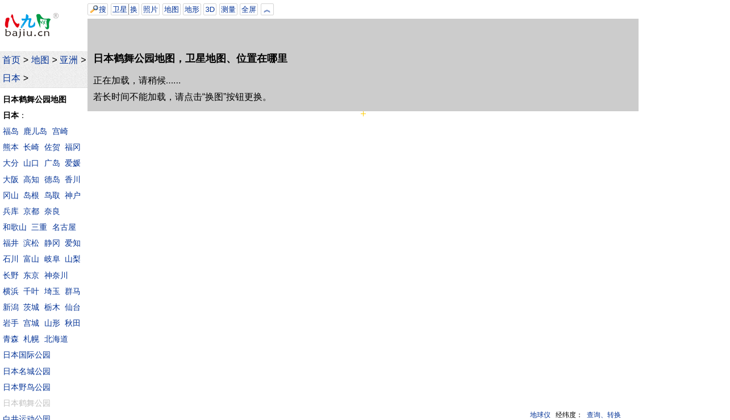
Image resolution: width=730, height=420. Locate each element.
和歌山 (15, 227)
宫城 (31, 322)
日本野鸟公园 (27, 387)
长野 (11, 275)
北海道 (56, 338)
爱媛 (73, 162)
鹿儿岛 (35, 131)
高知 (31, 179)
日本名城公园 (27, 371)
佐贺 (52, 147)
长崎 (31, 147)
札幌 (31, 338)
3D (210, 9)
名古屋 (64, 227)
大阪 (11, 179)
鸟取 (52, 195)
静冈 (52, 242)
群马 (73, 291)
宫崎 (60, 131)
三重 (39, 227)
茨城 (31, 307)
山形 (52, 322)
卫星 (119, 9)
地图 (40, 60)
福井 (11, 242)
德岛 (52, 179)
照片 (150, 9)
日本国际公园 (27, 354)
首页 (11, 60)
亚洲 (69, 60)
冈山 (11, 195)
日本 (11, 78)
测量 (228, 9)
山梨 (73, 258)
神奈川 (56, 275)
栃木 (52, 307)
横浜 (11, 291)
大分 (11, 162)
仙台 (73, 307)
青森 (11, 338)
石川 (11, 258)
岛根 (31, 195)
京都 (31, 211)
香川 (73, 179)
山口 (31, 162)
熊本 (11, 147)
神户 (73, 195)
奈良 (52, 211)
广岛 (52, 162)
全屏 (248, 9)
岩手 (11, 322)
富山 (31, 258)
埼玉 (52, 291)
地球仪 (540, 415)
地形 (192, 9)
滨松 (31, 242)
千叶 (31, 291)
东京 (31, 275)
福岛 (11, 131)
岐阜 (52, 258)
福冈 (73, 147)
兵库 (11, 211)
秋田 (73, 322)
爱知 (73, 242)
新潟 (11, 307)
